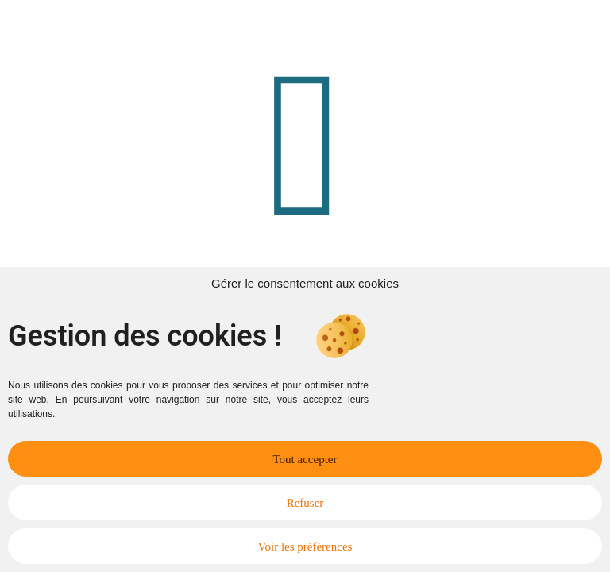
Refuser (305, 503)
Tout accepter (305, 459)
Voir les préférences (305, 546)
